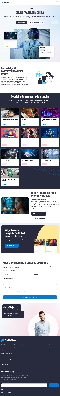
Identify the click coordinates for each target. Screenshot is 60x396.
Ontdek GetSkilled (12, 245)
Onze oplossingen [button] (30, 353)
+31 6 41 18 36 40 (8, 315)
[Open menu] (57, 2)
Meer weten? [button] (30, 364)
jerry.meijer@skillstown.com (10, 313)
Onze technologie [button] (30, 359)
